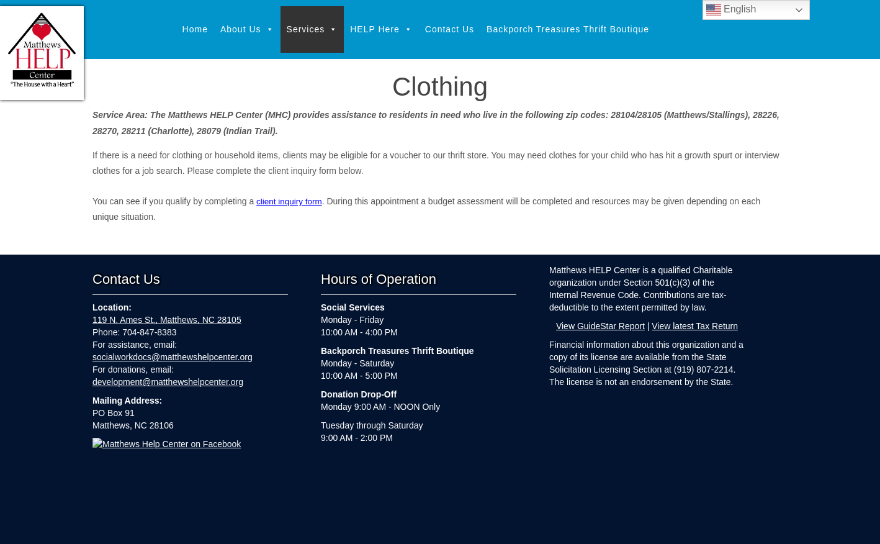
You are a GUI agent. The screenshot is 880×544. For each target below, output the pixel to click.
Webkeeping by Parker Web (541, 527)
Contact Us (449, 29)
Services (312, 29)
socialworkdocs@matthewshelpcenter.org (172, 357)
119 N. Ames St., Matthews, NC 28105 (166, 320)
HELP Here (381, 29)
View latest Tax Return (695, 326)
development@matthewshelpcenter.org (167, 382)
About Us (247, 29)
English (731, 9)
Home (195, 29)
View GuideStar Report (600, 326)
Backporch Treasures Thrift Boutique (568, 29)
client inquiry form (290, 201)
